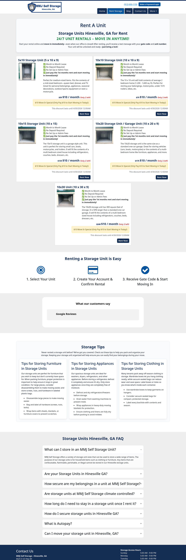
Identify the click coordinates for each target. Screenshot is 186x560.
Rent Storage (115, 11)
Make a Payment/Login (149, 4)
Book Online (25, 546)
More (152, 11)
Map (128, 11)
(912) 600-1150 (130, 4)
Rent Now (84, 114)
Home (102, 11)
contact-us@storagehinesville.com (31, 540)
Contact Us (140, 11)
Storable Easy (163, 553)
